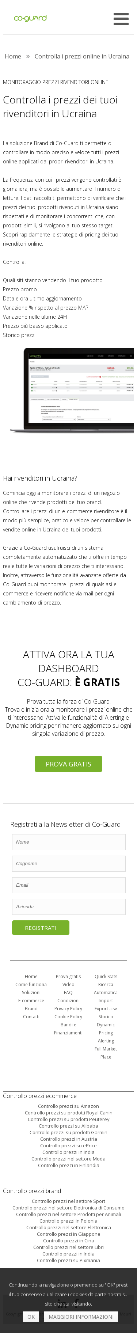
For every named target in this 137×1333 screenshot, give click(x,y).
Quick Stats (106, 976)
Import (106, 1000)
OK (31, 1316)
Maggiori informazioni (81, 1316)
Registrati (41, 927)
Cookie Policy (68, 1017)
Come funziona (31, 984)
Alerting (106, 1041)
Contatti (31, 1017)
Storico (106, 1017)
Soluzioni (31, 992)
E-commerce (31, 1000)
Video (68, 984)
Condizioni (68, 1000)
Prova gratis (68, 764)
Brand (31, 1009)
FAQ (68, 992)
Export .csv (106, 1009)
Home (31, 976)
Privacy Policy (68, 1009)
